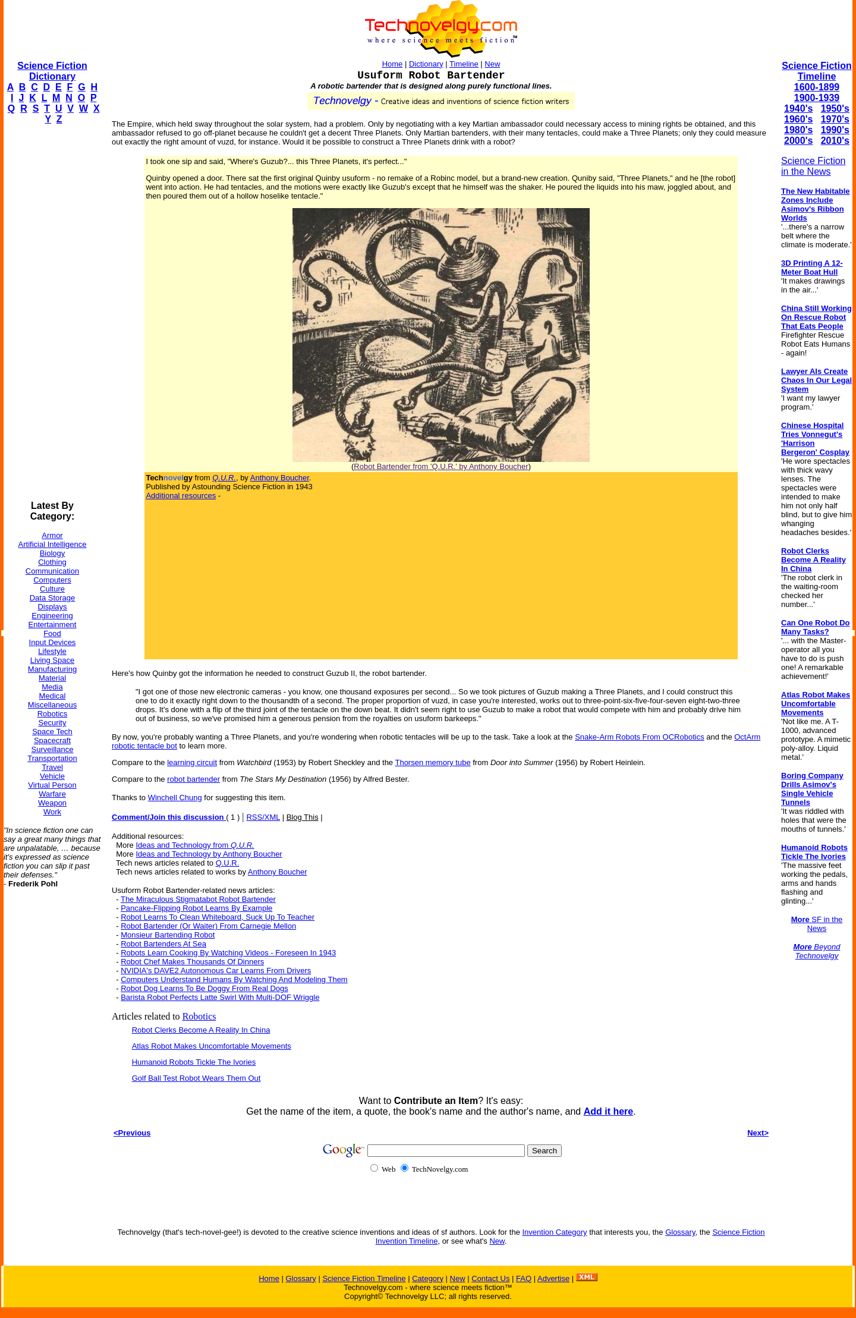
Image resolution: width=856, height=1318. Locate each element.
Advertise (553, 1278)
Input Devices (52, 642)
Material (52, 678)
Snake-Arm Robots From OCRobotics (639, 736)
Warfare (52, 793)
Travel (52, 767)
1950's (835, 108)
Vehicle (52, 776)
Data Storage (52, 597)
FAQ (523, 1278)
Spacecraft (52, 740)
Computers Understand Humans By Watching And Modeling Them (234, 979)
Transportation (52, 758)
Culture (52, 588)
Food (52, 633)
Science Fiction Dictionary (52, 71)
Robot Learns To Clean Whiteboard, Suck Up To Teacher (217, 917)
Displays (52, 606)
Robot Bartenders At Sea (163, 943)
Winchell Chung (175, 797)
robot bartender (193, 779)
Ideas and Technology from (195, 845)
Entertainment (53, 624)
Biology (52, 553)
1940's (798, 108)
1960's (798, 119)
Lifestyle (52, 651)
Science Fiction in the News (813, 166)
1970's (835, 119)
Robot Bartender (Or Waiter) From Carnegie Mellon (208, 925)
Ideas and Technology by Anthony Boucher (209, 854)
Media (52, 686)
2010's (835, 141)
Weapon (52, 802)
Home (392, 63)
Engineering (52, 615)
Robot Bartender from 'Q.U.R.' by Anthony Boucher (441, 466)
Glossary (680, 1232)
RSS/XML (263, 817)
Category (427, 1278)
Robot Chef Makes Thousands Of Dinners (192, 961)
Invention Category (554, 1232)
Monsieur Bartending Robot (168, 934)
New (492, 63)
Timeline (464, 63)
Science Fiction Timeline (816, 71)
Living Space (52, 660)
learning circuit (192, 762)
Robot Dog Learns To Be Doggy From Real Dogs (204, 988)
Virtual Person (52, 785)
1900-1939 (817, 98)
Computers (52, 579)
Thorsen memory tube (432, 762)
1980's (798, 130)
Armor (52, 535)
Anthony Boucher (279, 477)
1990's (835, 130)
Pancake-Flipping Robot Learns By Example (196, 908)
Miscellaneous (52, 704)
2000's (798, 141)
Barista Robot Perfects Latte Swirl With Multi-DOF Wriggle (220, 997)
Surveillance (53, 749)
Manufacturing (52, 669)
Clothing (52, 562)
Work (52, 811)
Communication (52, 571)
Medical (52, 695)
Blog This (303, 817)
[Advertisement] (51, 312)
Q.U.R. (228, 862)
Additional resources (181, 495)
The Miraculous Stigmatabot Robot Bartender (198, 899)
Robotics (52, 713)
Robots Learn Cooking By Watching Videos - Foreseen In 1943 (228, 952)
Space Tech (52, 731)
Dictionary (426, 63)
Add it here (609, 1111)
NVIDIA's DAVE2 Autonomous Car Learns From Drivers (216, 970)
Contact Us (490, 1278)
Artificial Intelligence (52, 544)
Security (53, 722)
